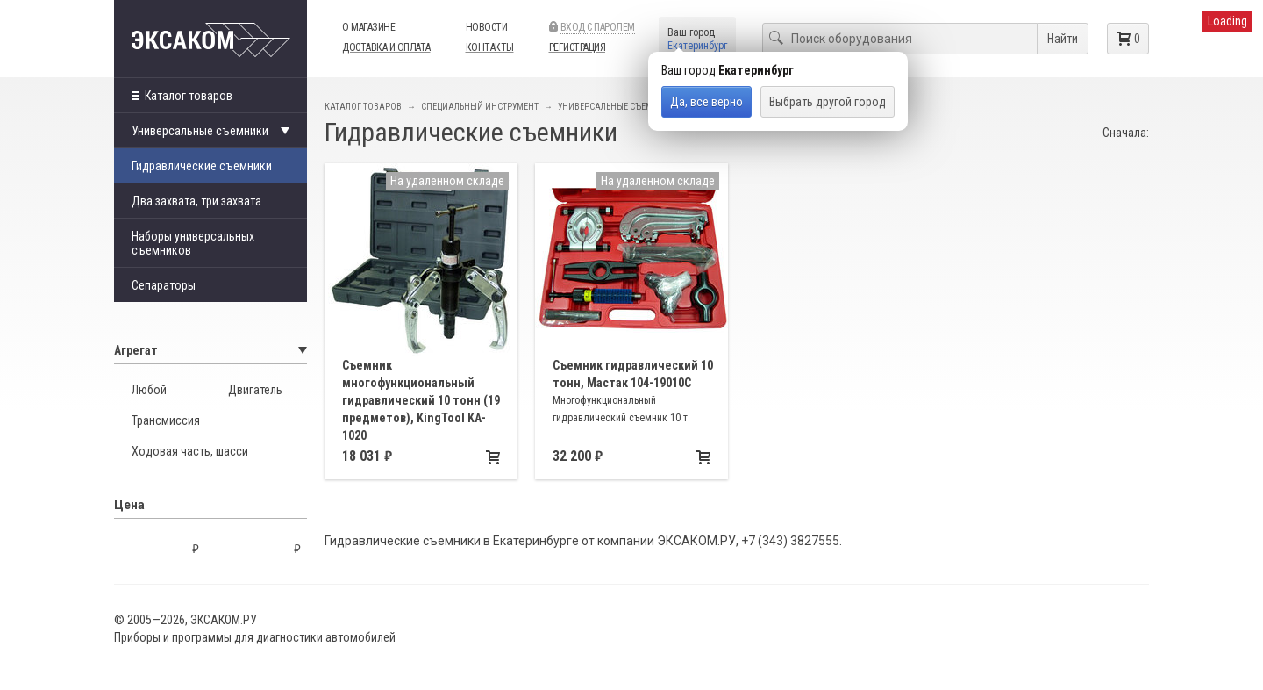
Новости (487, 27)
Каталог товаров (182, 96)
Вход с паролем (597, 27)
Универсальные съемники (617, 106)
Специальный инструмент (480, 106)
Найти (1062, 39)
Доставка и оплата (386, 47)
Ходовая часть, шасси (190, 451)
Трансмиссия (166, 420)
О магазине (368, 27)
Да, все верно (706, 102)
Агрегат (210, 350)
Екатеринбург (697, 46)
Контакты (490, 47)
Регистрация (577, 47)
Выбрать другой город (827, 102)
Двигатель (255, 390)
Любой (149, 390)
